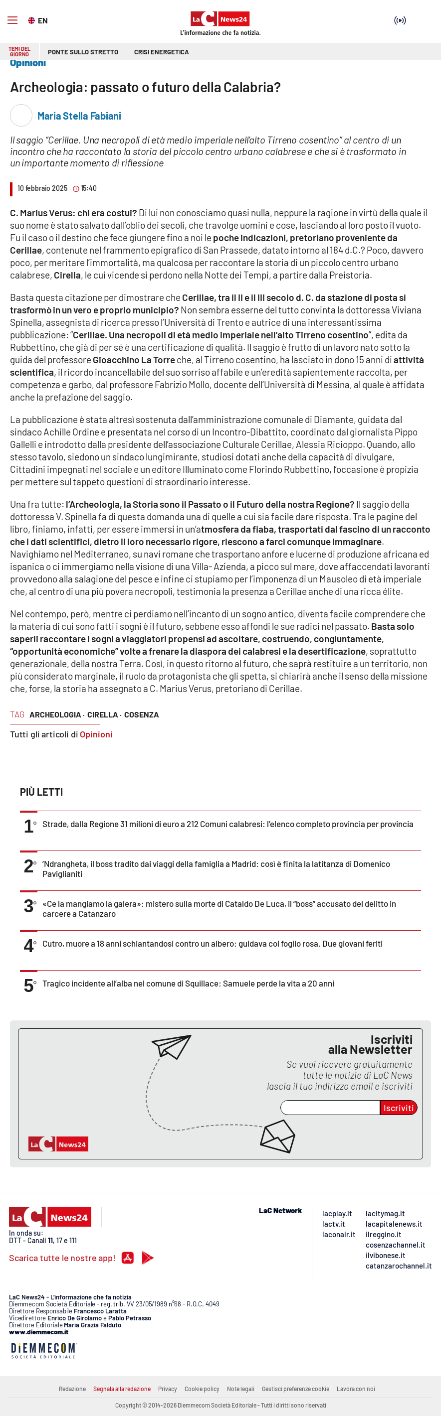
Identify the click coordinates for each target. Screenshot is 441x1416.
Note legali (240, 1388)
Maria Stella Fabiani (79, 116)
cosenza (141, 714)
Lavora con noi (356, 1388)
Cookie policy (202, 1388)
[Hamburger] (12, 20)
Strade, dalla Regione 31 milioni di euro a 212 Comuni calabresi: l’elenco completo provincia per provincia (228, 824)
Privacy (167, 1388)
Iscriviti (399, 1107)
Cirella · (104, 714)
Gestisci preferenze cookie (295, 1388)
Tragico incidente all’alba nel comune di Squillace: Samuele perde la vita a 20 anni (188, 983)
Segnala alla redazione (122, 1388)
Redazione (72, 1388)
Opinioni (96, 733)
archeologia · (57, 714)
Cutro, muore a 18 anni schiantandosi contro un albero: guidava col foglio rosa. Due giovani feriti (212, 943)
